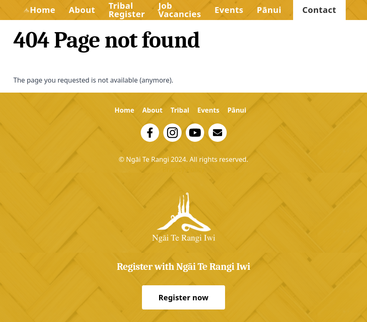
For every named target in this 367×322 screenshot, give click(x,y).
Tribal (179, 110)
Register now (184, 297)
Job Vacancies (179, 10)
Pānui (269, 9)
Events (229, 9)
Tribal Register (127, 10)
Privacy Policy (183, 169)
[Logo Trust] (26, 10)
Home (42, 9)
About (82, 9)
